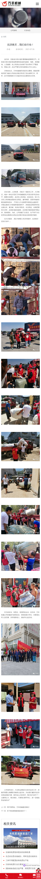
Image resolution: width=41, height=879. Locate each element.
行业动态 (27, 30)
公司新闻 (14, 30)
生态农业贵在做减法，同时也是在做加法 (21, 856)
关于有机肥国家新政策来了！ (17, 811)
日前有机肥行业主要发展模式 (17, 864)
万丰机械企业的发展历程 (15, 847)
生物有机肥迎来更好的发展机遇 (18, 852)
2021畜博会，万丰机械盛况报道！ (18, 807)
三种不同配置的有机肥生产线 (17, 860)
